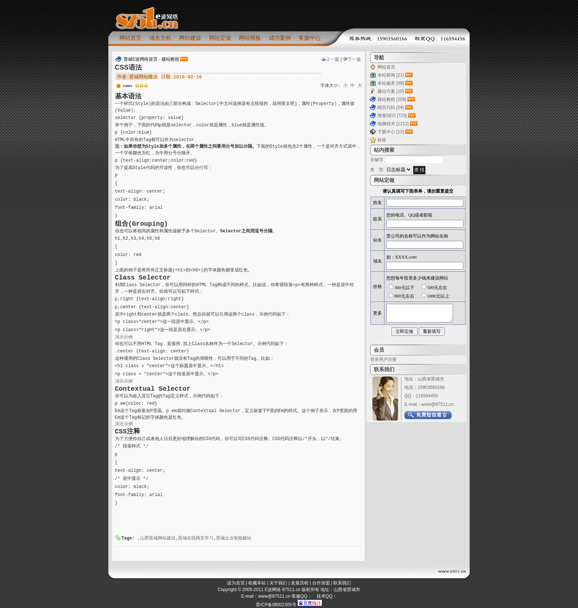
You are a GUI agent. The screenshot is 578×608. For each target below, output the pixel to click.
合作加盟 (321, 583)
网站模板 (250, 38)
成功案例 (280, 38)
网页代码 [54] (390, 107)
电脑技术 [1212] (393, 123)
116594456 (427, 395)
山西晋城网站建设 (157, 538)
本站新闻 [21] (390, 75)
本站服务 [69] (390, 83)
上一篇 (330, 59)
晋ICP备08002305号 (276, 604)
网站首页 (130, 38)
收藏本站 (257, 583)
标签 (381, 140)
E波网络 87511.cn (282, 589)
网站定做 (220, 38)
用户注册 (388, 359)
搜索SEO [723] (392, 115)
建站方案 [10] (390, 91)
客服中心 (310, 38)
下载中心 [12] (390, 131)
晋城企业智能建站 (233, 538)
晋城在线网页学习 (195, 538)
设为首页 (236, 583)
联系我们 (342, 583)
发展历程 (300, 583)
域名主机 (160, 38)
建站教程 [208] (391, 99)
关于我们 (278, 583)
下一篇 (352, 59)
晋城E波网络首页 (140, 59)
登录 (374, 359)
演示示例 (124, 337)
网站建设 (190, 38)
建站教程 (170, 59)
